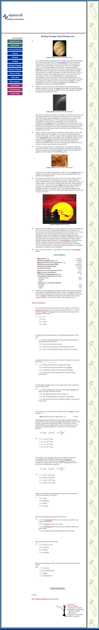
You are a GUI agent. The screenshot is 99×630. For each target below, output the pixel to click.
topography (48, 141)
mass (55, 235)
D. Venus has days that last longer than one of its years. (59, 349)
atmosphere (63, 62)
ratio (44, 312)
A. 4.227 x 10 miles (47, 475)
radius (69, 235)
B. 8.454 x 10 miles (47, 477)
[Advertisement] (62, 17)
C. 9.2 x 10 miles (47, 444)
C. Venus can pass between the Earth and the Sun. (58, 347)
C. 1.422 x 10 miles (48, 480)
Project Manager (72, 606)
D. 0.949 (43, 324)
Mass (39, 259)
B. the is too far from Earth (52, 524)
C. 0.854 (43, 322)
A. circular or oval (46, 545)
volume (52, 312)
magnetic (74, 172)
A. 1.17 (43, 317)
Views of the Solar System (65, 57)
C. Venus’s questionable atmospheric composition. (57, 396)
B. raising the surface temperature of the (56, 367)
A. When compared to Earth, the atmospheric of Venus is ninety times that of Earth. (58, 390)
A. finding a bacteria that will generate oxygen (56, 365)
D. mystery (44, 506)
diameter (67, 459)
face (57, 182)
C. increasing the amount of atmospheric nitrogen (57, 370)
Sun (55, 262)
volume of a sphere (41, 310)
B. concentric (45, 547)
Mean (39, 262)
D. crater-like (45, 552)
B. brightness (45, 501)
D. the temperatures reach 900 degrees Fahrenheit (57, 531)
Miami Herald (65, 224)
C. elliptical (44, 550)
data (75, 249)
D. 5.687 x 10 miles (48, 483)
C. (44, 573)
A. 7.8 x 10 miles (47, 439)
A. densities (45, 568)
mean (40, 420)
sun (52, 71)
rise (40, 120)
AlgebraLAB (71, 604)
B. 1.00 (43, 319)
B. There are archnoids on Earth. (51, 344)
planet (59, 76)
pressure (38, 69)
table (79, 249)
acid (68, 136)
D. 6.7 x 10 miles (47, 447)
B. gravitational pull (47, 570)
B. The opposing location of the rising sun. (55, 394)
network (59, 150)
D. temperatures (46, 576)
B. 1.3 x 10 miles (47, 442)
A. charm (44, 498)
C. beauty (44, 503)
